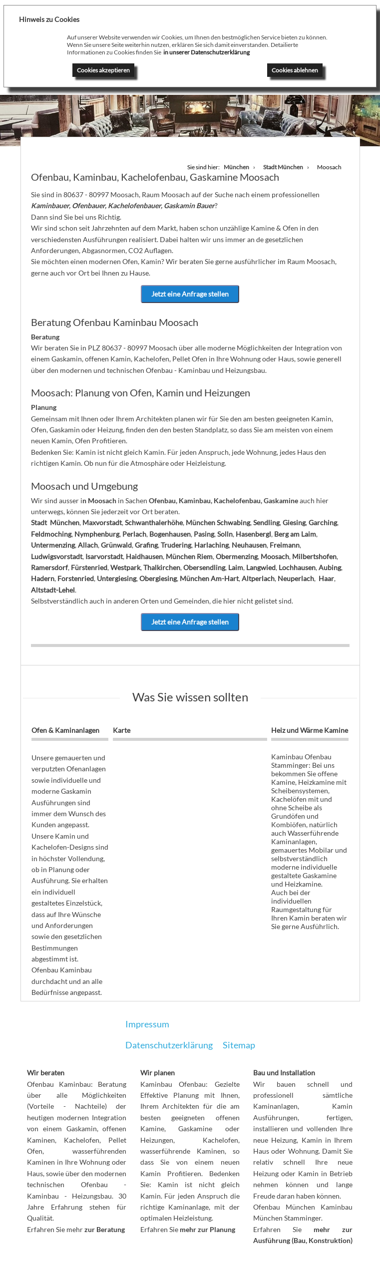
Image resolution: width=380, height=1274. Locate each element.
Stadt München (55, 522)
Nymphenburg (96, 534)
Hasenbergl (253, 534)
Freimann (285, 545)
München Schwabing (218, 522)
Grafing (146, 545)
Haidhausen (144, 556)
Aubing (330, 567)
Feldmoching (51, 534)
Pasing (204, 534)
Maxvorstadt (102, 522)
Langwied (261, 567)
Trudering (176, 545)
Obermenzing (237, 556)
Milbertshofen (314, 556)
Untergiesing (116, 578)
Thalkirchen (161, 567)
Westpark (125, 567)
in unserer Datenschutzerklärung (206, 52)
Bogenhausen (170, 534)
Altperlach (258, 578)
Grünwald (116, 545)
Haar (326, 578)
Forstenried (75, 578)
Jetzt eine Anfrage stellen (190, 294)
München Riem (189, 556)
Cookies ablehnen (295, 70)
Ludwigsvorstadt (56, 556)
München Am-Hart (209, 578)
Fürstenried (89, 567)
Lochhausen (297, 567)
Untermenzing (53, 545)
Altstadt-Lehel (53, 590)
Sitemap (239, 1044)
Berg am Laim (295, 534)
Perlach (134, 534)
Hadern (42, 578)
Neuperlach (296, 578)
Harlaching (211, 545)
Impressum (147, 1023)
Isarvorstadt (104, 556)
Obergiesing (158, 578)
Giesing (294, 522)
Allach (88, 545)
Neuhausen (249, 545)
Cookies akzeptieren (103, 70)
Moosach (275, 556)
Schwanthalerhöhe (154, 522)
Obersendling (204, 567)
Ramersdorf (49, 567)
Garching (323, 522)
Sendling (266, 522)
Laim (235, 567)
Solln (225, 534)
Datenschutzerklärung (169, 1044)
